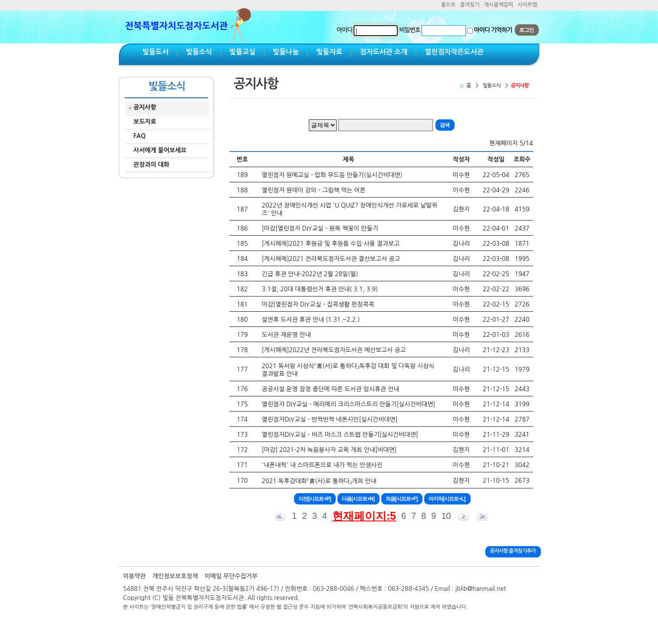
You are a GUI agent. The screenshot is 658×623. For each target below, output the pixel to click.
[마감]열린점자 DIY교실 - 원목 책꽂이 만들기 (320, 228)
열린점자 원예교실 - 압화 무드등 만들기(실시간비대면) (332, 175)
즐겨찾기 (470, 4)
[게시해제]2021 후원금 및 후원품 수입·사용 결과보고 (331, 244)
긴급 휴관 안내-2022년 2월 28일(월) (310, 274)
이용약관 (134, 576)
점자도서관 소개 (383, 52)
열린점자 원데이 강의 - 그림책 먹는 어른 (314, 190)
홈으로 (448, 4)
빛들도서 (156, 52)
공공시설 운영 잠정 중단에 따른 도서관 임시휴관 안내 (330, 389)
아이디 (344, 30)
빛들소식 (199, 52)
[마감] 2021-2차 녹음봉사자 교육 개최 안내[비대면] (329, 450)
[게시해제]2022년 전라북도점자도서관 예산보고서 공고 (334, 350)
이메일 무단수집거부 (230, 576)
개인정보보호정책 (175, 576)
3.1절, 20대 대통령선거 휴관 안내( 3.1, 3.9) (320, 289)
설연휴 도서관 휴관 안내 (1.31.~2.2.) (311, 319)
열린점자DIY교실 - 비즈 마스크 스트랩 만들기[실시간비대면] (340, 435)
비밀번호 (409, 30)
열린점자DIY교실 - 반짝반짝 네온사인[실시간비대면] (330, 419)
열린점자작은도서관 (454, 52)
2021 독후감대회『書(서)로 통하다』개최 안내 (319, 481)
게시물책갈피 (499, 4)
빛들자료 (329, 52)
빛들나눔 (286, 52)
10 (446, 516)
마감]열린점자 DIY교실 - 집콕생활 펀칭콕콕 (318, 304)
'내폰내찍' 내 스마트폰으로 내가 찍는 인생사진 (322, 465)
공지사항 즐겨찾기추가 (512, 551)
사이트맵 (527, 4)
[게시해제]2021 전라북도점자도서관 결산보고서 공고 (331, 259)
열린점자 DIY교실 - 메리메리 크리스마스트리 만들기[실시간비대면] (348, 404)
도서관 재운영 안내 (286, 335)
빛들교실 (242, 52)
